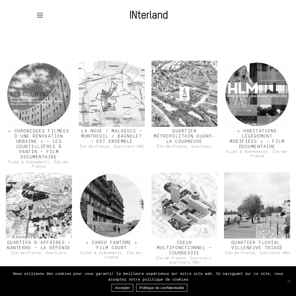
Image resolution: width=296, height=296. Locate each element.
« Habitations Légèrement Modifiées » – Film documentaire (257, 138)
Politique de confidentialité (161, 288)
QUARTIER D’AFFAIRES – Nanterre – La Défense (39, 244)
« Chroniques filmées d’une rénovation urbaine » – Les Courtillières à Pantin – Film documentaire (38, 144)
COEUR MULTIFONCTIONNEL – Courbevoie (184, 247)
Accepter (122, 288)
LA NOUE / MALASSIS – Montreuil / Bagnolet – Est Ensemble (111, 136)
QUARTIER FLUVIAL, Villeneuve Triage (257, 244)
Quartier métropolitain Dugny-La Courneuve (184, 136)
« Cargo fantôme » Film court (112, 244)
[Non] (289, 281)
